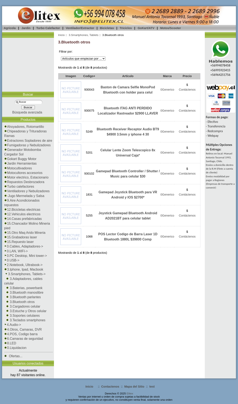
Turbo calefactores (19, 186)
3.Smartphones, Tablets (83, 35)
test (152, 386)
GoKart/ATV (146, 28)
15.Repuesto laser (19, 242)
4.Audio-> (12, 324)
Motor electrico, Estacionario (26, 177)
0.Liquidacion (15, 348)
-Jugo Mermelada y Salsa (24, 196)
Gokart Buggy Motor (20, 159)
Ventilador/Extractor (80, 28)
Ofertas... (13, 356)
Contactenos (110, 386)
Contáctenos (187, 89)
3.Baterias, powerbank (23, 288)
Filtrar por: (66, 51)
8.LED (10, 343)
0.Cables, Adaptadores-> (23, 246)
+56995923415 (220, 70)
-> (25, 274)
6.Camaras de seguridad (23, 338)
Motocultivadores (18, 168)
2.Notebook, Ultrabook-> (23, 265)
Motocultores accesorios (23, 173)
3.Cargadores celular (22, 306)
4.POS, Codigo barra (21, 334)
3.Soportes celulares (22, 315)
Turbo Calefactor (48, 28)
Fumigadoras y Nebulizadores (27, 145)
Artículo (127, 76)
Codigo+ (89, 76)
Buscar (28, 94)
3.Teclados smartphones (24, 320)
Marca (167, 76)
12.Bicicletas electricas (22, 209)
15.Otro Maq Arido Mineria (24, 232)
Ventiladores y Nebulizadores (27, 191)
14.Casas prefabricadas (23, 218)
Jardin (26, 28)
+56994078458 (220, 65)
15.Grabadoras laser (20, 237)
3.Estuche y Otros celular (25, 311)
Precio (187, 76)
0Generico (167, 89)
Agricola (10, 28)
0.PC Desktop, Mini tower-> (25, 255)
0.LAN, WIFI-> (16, 251)
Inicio (61, 35)
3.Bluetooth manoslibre (23, 292)
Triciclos (126, 28)
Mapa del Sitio (134, 386)
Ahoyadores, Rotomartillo (24, 126)
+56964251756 (220, 75)
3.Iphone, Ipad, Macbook (23, 269)
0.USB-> (11, 260)
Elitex (130, 393)
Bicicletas (107, 28)
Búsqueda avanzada (27, 112)
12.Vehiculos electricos (22, 214)
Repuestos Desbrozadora (24, 182)
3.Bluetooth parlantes (22, 297)
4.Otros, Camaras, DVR (23, 329)
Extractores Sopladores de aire (28, 140)
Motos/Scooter (170, 28)
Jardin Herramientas (20, 163)
